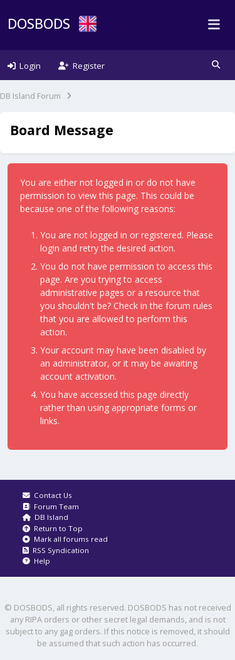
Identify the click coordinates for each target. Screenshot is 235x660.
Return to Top (53, 528)
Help (36, 561)
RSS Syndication (56, 550)
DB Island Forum (30, 95)
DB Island (45, 517)
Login (24, 65)
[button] (215, 65)
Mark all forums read (65, 539)
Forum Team (51, 506)
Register (81, 65)
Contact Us (47, 495)
